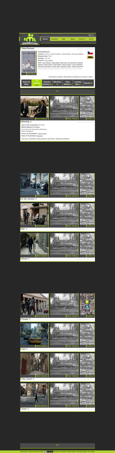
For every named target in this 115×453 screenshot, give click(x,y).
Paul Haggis (49, 60)
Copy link (24, 138)
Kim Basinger (72, 62)
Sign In (91, 35)
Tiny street (26, 379)
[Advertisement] (60, 16)
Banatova (39, 136)
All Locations (36, 83)
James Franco (66, 64)
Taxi (23, 349)
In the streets (27, 199)
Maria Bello (55, 62)
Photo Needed (67, 83)
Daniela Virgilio (66, 66)
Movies (45, 39)
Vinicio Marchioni (77, 66)
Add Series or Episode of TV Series (75, 76)
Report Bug (23, 451)
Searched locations (47, 83)
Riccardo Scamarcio (44, 66)
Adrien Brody (48, 64)
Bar (23, 229)
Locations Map (77, 83)
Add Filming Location (56, 76)
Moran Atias (56, 66)
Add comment (41, 138)
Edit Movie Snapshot (63, 138)
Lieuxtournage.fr (71, 451)
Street (24, 259)
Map (63, 39)
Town (24, 409)
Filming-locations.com (83, 451)
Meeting (25, 121)
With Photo (57, 83)
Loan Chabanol (77, 64)
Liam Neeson (46, 62)
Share (91, 76)
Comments (32, 138)
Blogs (73, 39)
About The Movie (26, 83)
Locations (54, 39)
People (24, 319)
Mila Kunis (63, 62)
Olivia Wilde (57, 64)
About (91, 39)
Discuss (88, 83)
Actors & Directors (82, 40)
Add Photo (51, 138)
